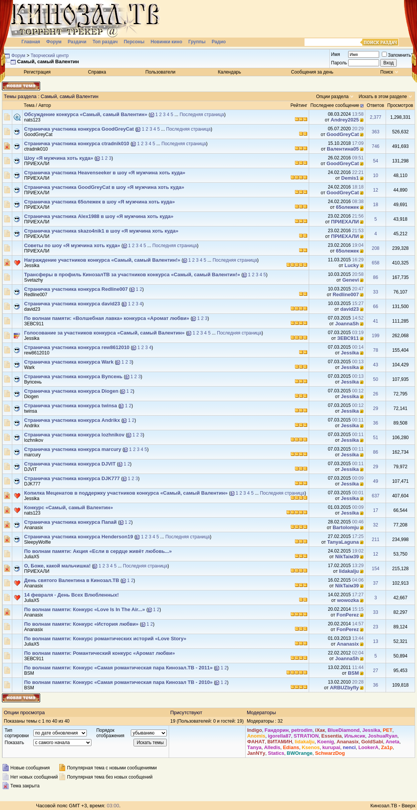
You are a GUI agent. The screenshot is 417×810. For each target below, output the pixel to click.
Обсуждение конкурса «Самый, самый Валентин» (85, 114)
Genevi (350, 280)
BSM (29, 673)
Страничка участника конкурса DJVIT (70, 464)
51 (375, 437)
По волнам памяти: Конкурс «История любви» (81, 624)
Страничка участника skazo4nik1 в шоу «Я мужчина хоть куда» (101, 231)
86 (375, 277)
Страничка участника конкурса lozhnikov (74, 435)
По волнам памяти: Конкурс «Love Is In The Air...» (84, 609)
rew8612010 (36, 353)
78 (375, 350)
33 (375, 292)
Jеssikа (31, 265)
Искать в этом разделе (382, 96)
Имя (335, 54)
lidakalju (349, 571)
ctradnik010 (36, 149)
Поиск (386, 72)
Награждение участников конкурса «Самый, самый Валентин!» (102, 260)
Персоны (134, 41)
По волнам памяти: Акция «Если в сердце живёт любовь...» (98, 551)
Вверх (408, 805)
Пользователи (160, 72)
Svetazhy (33, 280)
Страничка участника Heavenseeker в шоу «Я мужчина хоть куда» (104, 172)
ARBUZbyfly (344, 687)
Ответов (375, 105)
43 (375, 364)
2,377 (375, 117)
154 (376, 568)
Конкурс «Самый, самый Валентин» (68, 507)
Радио (219, 41)
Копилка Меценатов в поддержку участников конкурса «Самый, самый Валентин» (126, 493)
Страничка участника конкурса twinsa (70, 405)
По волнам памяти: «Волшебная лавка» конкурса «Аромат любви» (106, 318)
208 (376, 248)
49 (375, 481)
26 (375, 394)
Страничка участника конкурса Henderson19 (78, 536)
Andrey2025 (345, 120)
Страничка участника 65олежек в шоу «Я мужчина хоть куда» (99, 202)
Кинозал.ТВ (383, 805)
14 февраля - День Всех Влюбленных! (71, 595)
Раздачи (77, 41)
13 (375, 641)
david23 (32, 309)
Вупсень (33, 382)
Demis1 (350, 178)
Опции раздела (332, 96)
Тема (29, 105)
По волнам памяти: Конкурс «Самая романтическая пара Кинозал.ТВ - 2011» (118, 668)
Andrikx (31, 425)
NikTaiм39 (347, 556)
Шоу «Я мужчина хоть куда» (58, 158)
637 (376, 495)
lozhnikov (33, 440)
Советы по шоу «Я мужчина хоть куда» (72, 245)
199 (376, 335)
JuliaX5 (31, 556)
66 (375, 306)
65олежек (347, 207)
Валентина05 (343, 149)
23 (375, 627)
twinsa (30, 411)
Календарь (229, 72)
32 (375, 525)
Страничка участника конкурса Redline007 (76, 289)
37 (375, 583)
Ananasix (33, 527)
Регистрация (37, 72)
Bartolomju (345, 527)
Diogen (31, 396)
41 (375, 321)
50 (375, 379)
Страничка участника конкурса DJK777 (72, 478)
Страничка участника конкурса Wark (69, 362)
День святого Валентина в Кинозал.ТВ (71, 580)
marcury (32, 454)
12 (375, 190)
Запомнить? (398, 55)
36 (375, 423)
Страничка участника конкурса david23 (72, 304)
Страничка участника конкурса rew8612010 (76, 347)
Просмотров (400, 105)
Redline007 (35, 294)
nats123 (32, 120)
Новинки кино (166, 41)
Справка (97, 72)
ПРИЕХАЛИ (36, 163)
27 (375, 670)
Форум (54, 41)
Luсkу (351, 265)
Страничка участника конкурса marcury (72, 449)
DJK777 (32, 484)
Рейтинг (298, 105)
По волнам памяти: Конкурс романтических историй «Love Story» (105, 638)
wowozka (348, 600)
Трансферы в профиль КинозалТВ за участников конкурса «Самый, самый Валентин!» (132, 274)
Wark (29, 367)
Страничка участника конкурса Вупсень (73, 376)
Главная (30, 41)
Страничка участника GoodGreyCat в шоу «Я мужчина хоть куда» (104, 187)
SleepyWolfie (37, 542)
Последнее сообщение (334, 105)
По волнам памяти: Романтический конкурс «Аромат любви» (99, 653)
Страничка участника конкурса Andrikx (72, 420)
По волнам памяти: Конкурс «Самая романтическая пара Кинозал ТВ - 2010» (118, 682)
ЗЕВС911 (34, 323)
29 (375, 408)
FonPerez (348, 615)
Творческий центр (49, 55)
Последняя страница (201, 114)
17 (375, 510)
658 (376, 263)
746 (376, 146)
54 (375, 161)
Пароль (339, 63)
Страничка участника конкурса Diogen (71, 391)
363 (376, 131)
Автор (44, 105)
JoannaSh (347, 323)
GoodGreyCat (38, 134)
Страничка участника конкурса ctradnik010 (76, 143)
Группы (196, 41)
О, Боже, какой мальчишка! (57, 566)
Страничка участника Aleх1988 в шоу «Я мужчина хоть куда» (98, 216)
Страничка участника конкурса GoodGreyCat (79, 129)
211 (376, 539)
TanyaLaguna (343, 542)
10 (375, 175)
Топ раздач (105, 41)
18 (375, 204)
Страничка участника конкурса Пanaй (70, 522)
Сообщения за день (312, 72)
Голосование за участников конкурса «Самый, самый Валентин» (104, 333)
